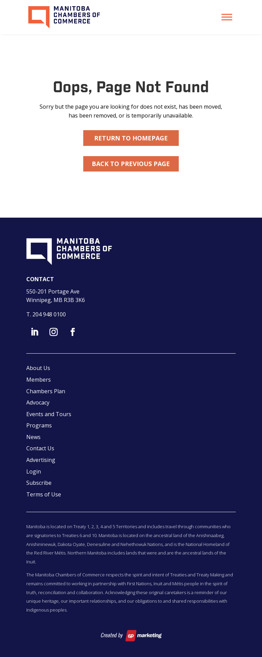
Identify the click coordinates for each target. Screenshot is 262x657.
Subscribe (39, 483)
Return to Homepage (131, 138)
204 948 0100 (49, 314)
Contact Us (40, 448)
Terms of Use (43, 494)
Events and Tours (48, 414)
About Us (38, 368)
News (33, 437)
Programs (39, 425)
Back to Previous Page (131, 164)
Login (33, 471)
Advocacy (37, 402)
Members (38, 379)
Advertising (40, 460)
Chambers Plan (45, 391)
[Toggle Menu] (226, 17)
